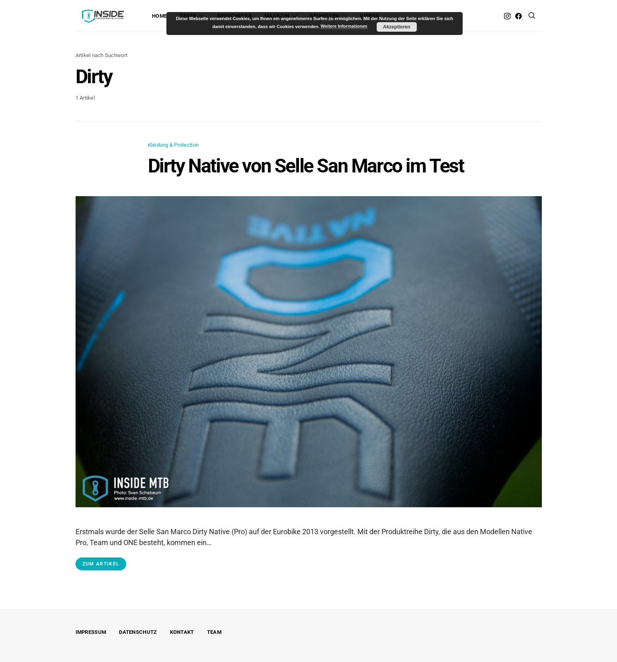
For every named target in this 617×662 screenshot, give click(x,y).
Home (159, 16)
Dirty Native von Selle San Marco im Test (306, 165)
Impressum (91, 632)
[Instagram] (507, 16)
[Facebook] (518, 16)
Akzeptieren (396, 27)
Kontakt (182, 632)
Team (214, 632)
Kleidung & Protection (173, 145)
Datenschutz (138, 632)
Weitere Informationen (344, 26)
